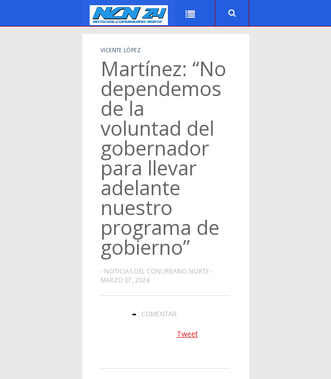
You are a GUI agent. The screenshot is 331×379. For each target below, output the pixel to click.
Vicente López (121, 50)
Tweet (187, 334)
